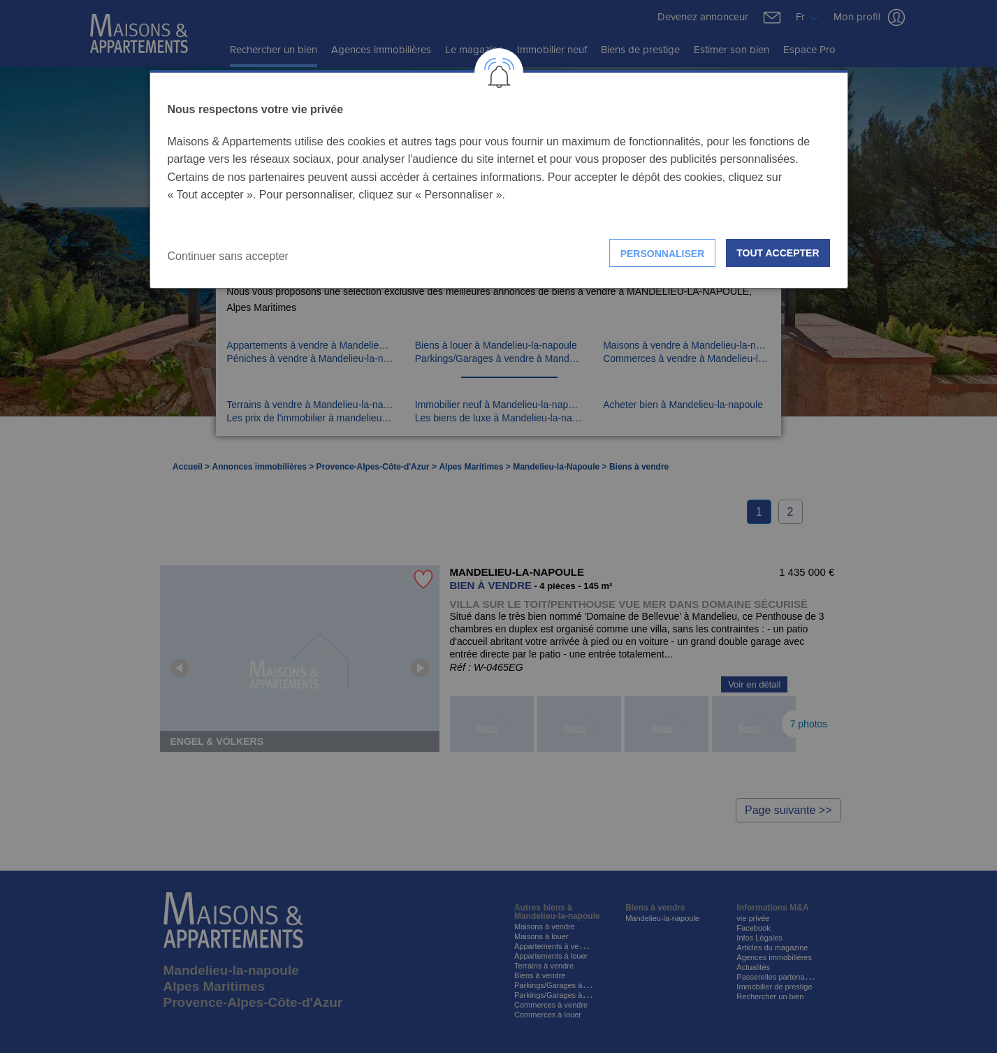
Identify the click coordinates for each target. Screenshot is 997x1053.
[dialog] (499, 179)
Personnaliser (662, 253)
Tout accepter (777, 253)
